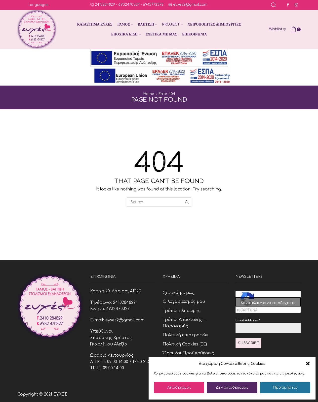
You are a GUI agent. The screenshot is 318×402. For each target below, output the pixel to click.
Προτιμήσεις (285, 387)
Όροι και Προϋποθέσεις (188, 353)
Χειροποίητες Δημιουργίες (214, 24)
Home (148, 94)
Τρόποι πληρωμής (181, 311)
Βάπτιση (147, 24)
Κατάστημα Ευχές (94, 24)
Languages (38, 5)
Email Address (248, 320)
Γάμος (125, 24)
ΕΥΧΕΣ (60, 394)
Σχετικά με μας (161, 34)
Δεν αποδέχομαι (232, 387)
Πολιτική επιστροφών (185, 335)
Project (172, 24)
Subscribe (248, 343)
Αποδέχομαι (179, 387)
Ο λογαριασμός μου (184, 301)
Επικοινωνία (194, 34)
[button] (307, 363)
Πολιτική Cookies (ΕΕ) (185, 344)
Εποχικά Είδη (126, 34)
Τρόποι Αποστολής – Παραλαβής (184, 322)
